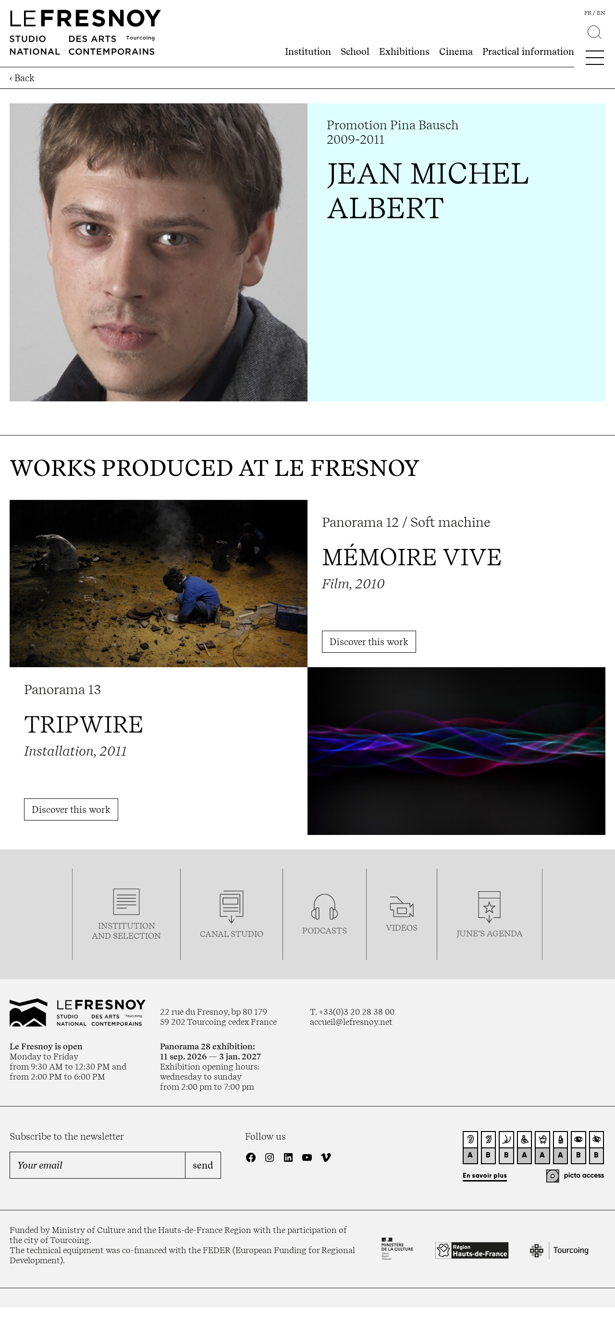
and (102, 936)
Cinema (456, 51)
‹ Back (22, 78)
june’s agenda (489, 933)
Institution (308, 51)
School (355, 51)
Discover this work (369, 641)
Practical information (528, 51)
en (601, 13)
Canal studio (231, 934)
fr (587, 13)
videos (402, 927)
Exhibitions (404, 51)
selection (137, 936)
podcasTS (324, 930)
